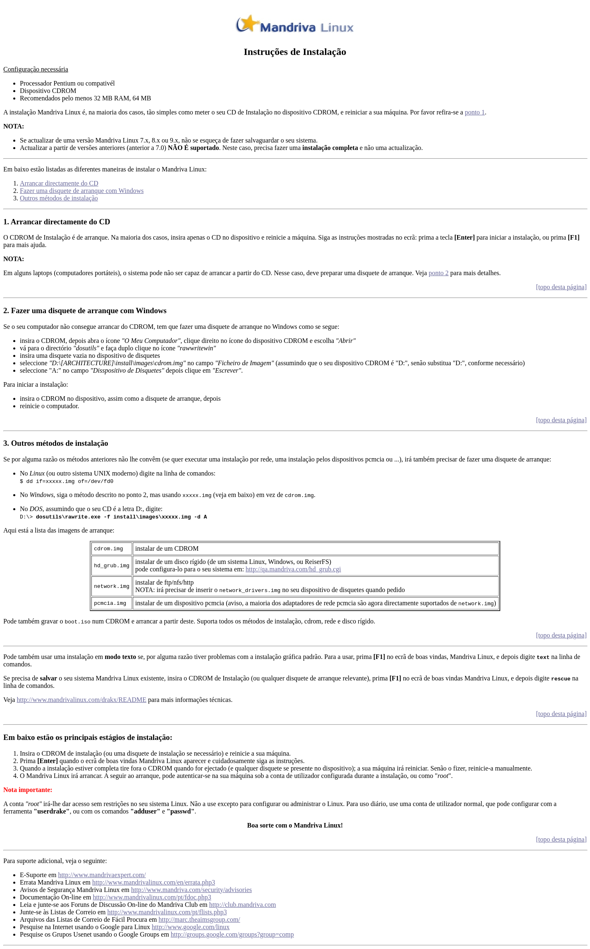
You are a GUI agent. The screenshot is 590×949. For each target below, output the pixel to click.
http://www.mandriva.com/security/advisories (191, 889)
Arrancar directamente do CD (59, 183)
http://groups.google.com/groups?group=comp (232, 934)
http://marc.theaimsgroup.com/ (199, 919)
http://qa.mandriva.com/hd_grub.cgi (293, 569)
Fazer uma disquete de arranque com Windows (81, 190)
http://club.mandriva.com (242, 904)
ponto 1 (475, 112)
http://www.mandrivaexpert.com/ (102, 874)
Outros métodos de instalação (59, 198)
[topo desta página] (561, 286)
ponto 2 (439, 272)
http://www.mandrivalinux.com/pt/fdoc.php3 (152, 897)
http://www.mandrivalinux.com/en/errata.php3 (153, 882)
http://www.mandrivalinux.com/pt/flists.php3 (167, 912)
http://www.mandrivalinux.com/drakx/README (81, 699)
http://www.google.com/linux (190, 926)
